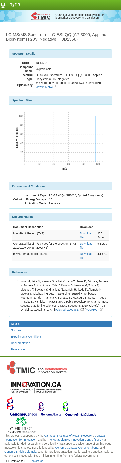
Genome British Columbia (20, 451)
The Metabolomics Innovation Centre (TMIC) (75, 439)
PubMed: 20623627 (69, 309)
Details (15, 323)
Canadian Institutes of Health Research (68, 435)
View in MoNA (45, 87)
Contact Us (36, 461)
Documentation (20, 343)
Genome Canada (66, 447)
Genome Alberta (88, 447)
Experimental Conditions (26, 336)
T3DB (15, 5)
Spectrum (17, 330)
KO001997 (94, 309)
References (18, 349)
